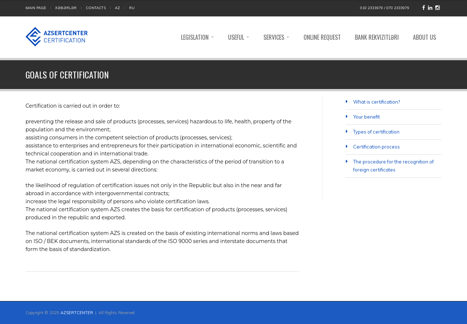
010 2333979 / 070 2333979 (384, 7)
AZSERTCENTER (77, 312)
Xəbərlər (66, 7)
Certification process (376, 147)
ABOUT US (424, 37)
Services (276, 37)
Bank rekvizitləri (377, 37)
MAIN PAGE (36, 7)
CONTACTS (96, 7)
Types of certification (376, 132)
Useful (238, 37)
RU (132, 7)
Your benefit (366, 117)
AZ (117, 7)
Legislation (197, 37)
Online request (322, 37)
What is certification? (376, 102)
